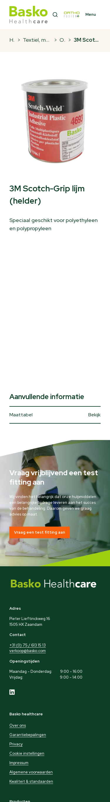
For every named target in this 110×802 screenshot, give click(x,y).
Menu (90, 14)
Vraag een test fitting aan (39, 532)
